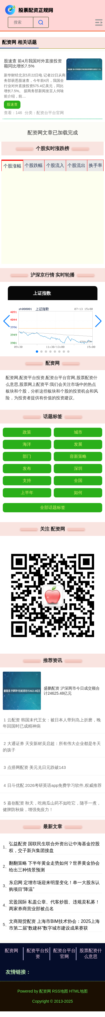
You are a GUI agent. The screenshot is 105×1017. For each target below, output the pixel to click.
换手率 (95, 165)
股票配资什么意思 (91, 953)
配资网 (11, 950)
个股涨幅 (12, 166)
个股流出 (76, 165)
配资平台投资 (38, 953)
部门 (27, 456)
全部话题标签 (52, 507)
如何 (78, 492)
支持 (27, 480)
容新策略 (78, 456)
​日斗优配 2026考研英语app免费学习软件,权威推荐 (54, 785)
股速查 (12, 105)
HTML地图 (78, 991)
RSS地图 (60, 991)
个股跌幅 (34, 165)
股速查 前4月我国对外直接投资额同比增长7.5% (33, 63)
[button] (6, 321)
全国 (78, 480)
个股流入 (55, 165)
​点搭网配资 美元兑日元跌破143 (36, 767)
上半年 (27, 492)
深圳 (78, 468)
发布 (27, 468)
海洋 (27, 444)
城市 (78, 432)
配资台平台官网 (64, 953)
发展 (78, 444)
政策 (27, 432)
